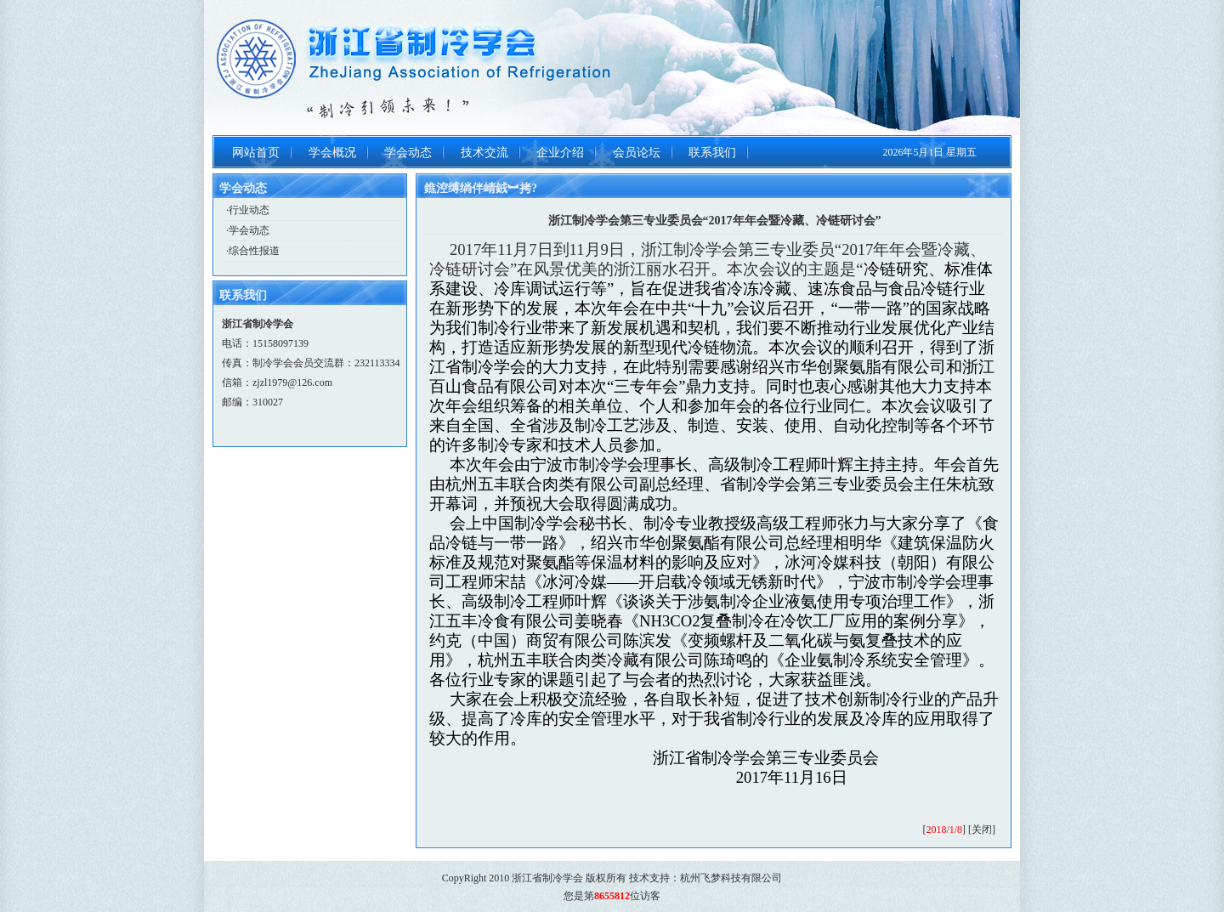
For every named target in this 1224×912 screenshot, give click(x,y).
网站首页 (256, 152)
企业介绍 (560, 152)
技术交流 (484, 152)
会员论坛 (636, 152)
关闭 (982, 830)
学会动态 (408, 152)
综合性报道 (254, 251)
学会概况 (332, 152)
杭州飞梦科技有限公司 (731, 878)
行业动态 (249, 210)
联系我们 (712, 152)
